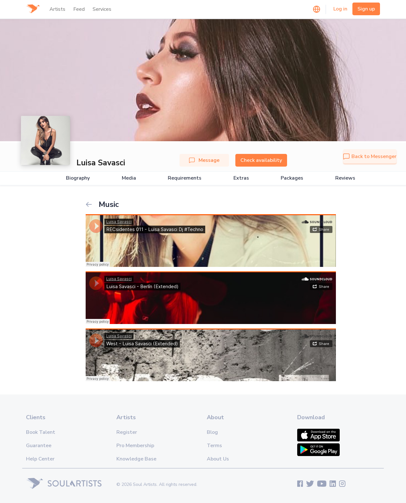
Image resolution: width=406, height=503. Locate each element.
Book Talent (40, 432)
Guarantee (38, 445)
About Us (218, 459)
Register (126, 432)
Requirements (184, 178)
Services (102, 9)
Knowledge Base (136, 459)
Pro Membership (135, 445)
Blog (212, 432)
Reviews (345, 178)
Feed (79, 9)
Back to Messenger (369, 156)
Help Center (40, 459)
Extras (241, 178)
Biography (78, 178)
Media (129, 178)
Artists (57, 9)
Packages (292, 178)
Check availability (261, 160)
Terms (214, 445)
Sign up (366, 8)
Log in (340, 8)
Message (204, 160)
